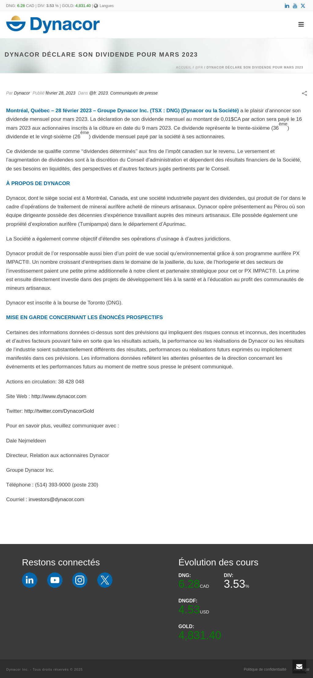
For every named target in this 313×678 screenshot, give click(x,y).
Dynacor (22, 93)
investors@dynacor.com (56, 499)
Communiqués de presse (134, 93)
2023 (103, 93)
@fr (199, 67)
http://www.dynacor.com (59, 396)
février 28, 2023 (60, 93)
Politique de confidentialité (265, 669)
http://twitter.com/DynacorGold (59, 411)
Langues (104, 6)
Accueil (184, 67)
